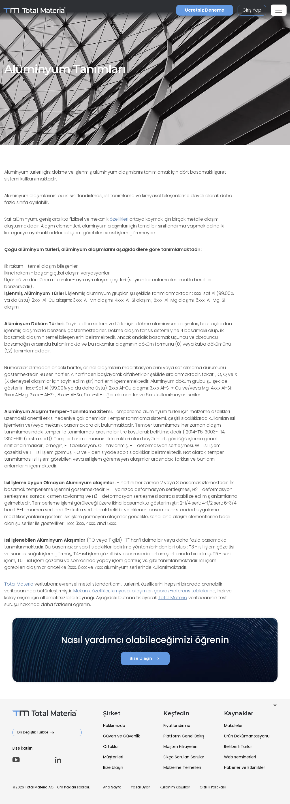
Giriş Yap (251, 10)
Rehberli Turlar (238, 746)
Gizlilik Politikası (213, 787)
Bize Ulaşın (145, 659)
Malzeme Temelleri (182, 767)
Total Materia (18, 584)
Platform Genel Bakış (183, 736)
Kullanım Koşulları (175, 787)
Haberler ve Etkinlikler (244, 767)
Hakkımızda (114, 725)
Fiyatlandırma (176, 725)
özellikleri (119, 219)
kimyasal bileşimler (132, 591)
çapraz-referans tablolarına (185, 591)
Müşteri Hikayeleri (180, 746)
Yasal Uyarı (140, 787)
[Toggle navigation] (279, 10)
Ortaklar (111, 746)
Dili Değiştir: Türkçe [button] (33, 732)
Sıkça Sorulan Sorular (183, 757)
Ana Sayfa (112, 787)
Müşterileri (113, 757)
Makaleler (233, 725)
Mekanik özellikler (91, 591)
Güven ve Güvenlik (121, 736)
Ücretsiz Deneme (204, 10)
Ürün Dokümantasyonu (247, 736)
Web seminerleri (240, 757)
